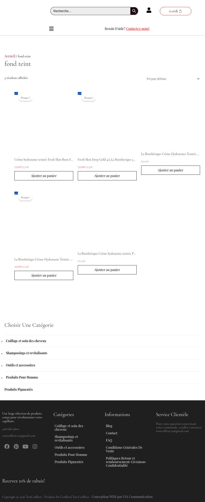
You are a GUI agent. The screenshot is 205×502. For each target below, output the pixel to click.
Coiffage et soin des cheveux (26, 341)
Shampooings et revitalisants (26, 353)
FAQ (109, 440)
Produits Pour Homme (22, 377)
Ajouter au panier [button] (44, 175)
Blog (109, 426)
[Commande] (172, 79)
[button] (51, 29)
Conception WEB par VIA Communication (122, 496)
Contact (111, 433)
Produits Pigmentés (18, 389)
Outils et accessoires (20, 365)
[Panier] (175, 11)
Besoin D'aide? (127, 29)
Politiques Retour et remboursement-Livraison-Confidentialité (126, 462)
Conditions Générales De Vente (124, 449)
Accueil (9, 56)
